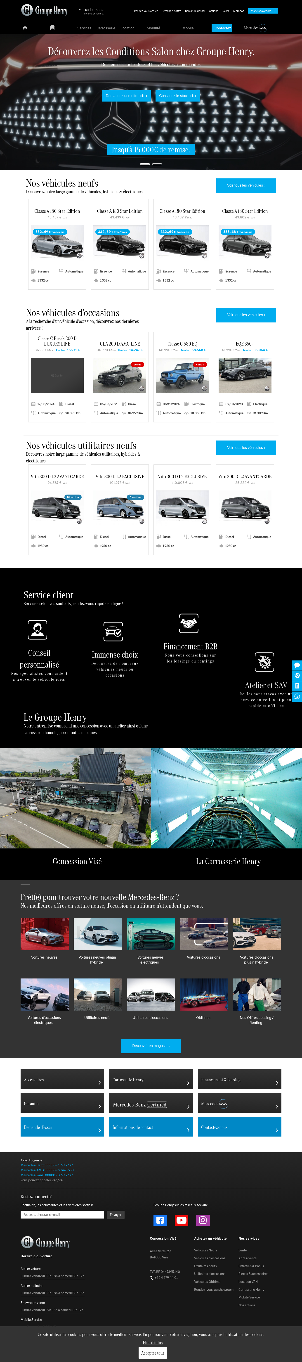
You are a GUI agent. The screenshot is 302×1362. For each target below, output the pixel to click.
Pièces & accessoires (253, 1274)
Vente (242, 1250)
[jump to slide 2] (157, 164)
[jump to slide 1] (145, 164)
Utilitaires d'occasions (209, 1274)
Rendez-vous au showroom (214, 1289)
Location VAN (248, 1281)
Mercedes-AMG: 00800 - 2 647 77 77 (47, 1170)
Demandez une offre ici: (125, 96)
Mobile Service (249, 1297)
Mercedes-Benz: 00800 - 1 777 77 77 (47, 1165)
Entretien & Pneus (251, 1266)
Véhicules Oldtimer (208, 1281)
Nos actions (246, 1305)
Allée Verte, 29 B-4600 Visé (160, 1254)
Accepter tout (152, 1353)
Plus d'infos (153, 1342)
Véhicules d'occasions (209, 1258)
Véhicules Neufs (205, 1250)
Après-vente (247, 1258)
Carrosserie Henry (251, 1289)
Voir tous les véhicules (245, 185)
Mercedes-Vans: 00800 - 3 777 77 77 (47, 1175)
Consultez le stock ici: (176, 96)
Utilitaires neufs (205, 1266)
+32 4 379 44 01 (164, 1277)
